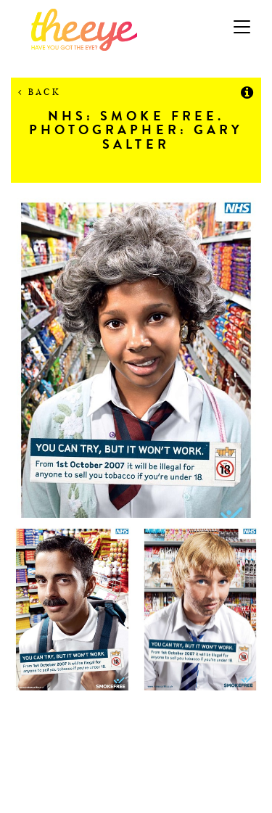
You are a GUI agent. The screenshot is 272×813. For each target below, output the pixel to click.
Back (39, 91)
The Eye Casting (136, 30)
